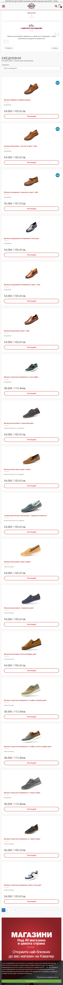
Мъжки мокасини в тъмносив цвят (19, 423)
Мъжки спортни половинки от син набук (21, 377)
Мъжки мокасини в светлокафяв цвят (20, 654)
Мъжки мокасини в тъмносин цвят (19, 608)
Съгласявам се (31, 981)
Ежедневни (7, 105)
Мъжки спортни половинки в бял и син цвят (23, 885)
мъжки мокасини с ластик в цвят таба (20, 146)
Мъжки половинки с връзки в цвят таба (21, 192)
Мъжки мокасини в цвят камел (17, 469)
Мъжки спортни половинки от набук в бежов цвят (25, 700)
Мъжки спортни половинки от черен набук (22, 793)
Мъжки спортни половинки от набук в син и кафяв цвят (28, 746)
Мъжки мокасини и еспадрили (14, 428)
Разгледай (31, 116)
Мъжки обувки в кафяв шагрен (17, 100)
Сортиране (5, 65)
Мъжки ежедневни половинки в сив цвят (21, 238)
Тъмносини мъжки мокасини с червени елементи (25, 515)
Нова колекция (9, 567)
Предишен (9, 48)
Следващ (55, 48)
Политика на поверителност (48, 977)
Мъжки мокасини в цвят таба (16, 331)
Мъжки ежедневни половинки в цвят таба (22, 285)
